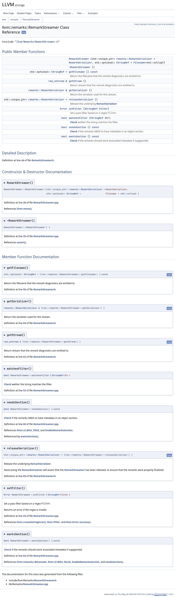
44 (22, 160)
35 (24, 236)
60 (24, 424)
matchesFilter (78, 118)
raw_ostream (56, 81)
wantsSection (77, 136)
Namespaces (51, 13)
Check (73, 122)
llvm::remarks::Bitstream (31, 561)
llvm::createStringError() (31, 522)
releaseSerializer (81, 99)
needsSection (77, 127)
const (94, 71)
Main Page (8, 13)
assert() (21, 242)
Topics (38, 13)
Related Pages (24, 13)
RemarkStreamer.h (42, 160)
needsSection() (114, 561)
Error (63, 108)
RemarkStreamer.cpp (45, 202)
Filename (139, 62)
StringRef (122, 62)
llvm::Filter (53, 522)
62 (24, 356)
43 (24, 516)
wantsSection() (29, 436)
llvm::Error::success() (78, 522)
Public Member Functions (145, 24)
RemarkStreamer (31, 19)
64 (24, 323)
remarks (14, 19)
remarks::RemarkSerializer (134, 58)
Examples (93, 13)
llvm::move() (24, 208)
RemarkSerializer (80, 62)
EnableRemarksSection (59, 430)
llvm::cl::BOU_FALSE (59, 561)
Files (80, 13)
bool (64, 118)
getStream (75, 81)
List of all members (166, 24)
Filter (103, 108)
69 (24, 476)
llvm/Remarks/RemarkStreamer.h (37, 41)
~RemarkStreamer (79, 67)
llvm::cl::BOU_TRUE (28, 430)
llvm (4, 19)
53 (24, 390)
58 (24, 289)
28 (24, 202)
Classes (68, 13)
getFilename (77, 71)
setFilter (75, 108)
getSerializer (78, 90)
